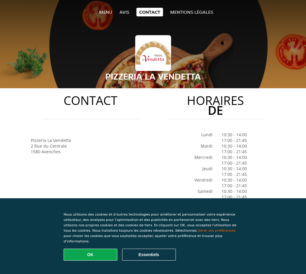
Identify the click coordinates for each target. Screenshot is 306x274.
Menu (105, 12)
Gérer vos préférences (217, 230)
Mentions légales (191, 12)
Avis (124, 12)
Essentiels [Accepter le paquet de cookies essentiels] (149, 254)
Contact (149, 12)
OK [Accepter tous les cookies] (90, 254)
